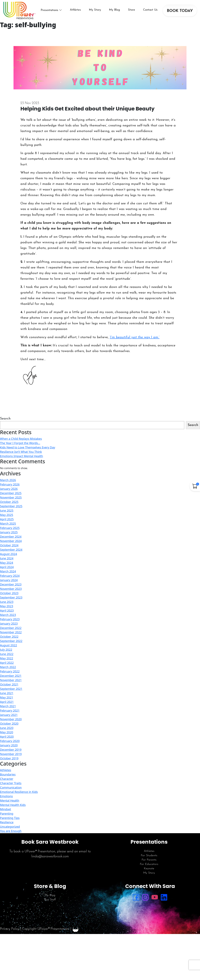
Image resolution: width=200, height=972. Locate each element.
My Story (95, 9)
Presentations (49, 10)
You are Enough (10, 831)
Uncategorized (10, 827)
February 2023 (10, 619)
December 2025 (10, 493)
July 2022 (6, 650)
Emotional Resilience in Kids (19, 792)
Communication (11, 787)
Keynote (149, 868)
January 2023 (9, 623)
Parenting (6, 813)
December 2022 (10, 628)
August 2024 (8, 554)
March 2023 (8, 615)
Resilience (7, 822)
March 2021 (8, 706)
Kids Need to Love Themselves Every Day (27, 447)
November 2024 (11, 541)
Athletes (75, 9)
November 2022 (11, 632)
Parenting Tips (10, 818)
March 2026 (8, 480)
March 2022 (8, 667)
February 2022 (10, 671)
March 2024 (8, 571)
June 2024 (6, 558)
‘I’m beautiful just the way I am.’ (134, 337)
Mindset (5, 809)
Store (131, 9)
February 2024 (10, 576)
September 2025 (11, 506)
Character (6, 779)
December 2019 (10, 750)
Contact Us (150, 9)
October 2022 (9, 636)
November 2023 (11, 589)
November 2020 (11, 719)
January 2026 (9, 489)
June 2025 (6, 510)
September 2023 (11, 597)
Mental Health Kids (13, 805)
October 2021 (9, 684)
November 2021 (11, 680)
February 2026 (10, 484)
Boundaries (8, 774)
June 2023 (6, 602)
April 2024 (7, 567)
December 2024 (10, 536)
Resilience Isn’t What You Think (21, 452)
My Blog (114, 9)
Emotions (6, 796)
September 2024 (11, 550)
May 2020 (6, 732)
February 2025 (10, 528)
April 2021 (7, 702)
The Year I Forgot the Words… (20, 443)
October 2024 (9, 545)
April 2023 (7, 610)
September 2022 (11, 641)
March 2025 (8, 523)
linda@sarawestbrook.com (50, 856)
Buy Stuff (50, 899)
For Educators (149, 864)
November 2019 (11, 754)
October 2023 (9, 593)
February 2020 (10, 741)
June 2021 (6, 693)
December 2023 (10, 584)
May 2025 (6, 515)
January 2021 (9, 715)
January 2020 (9, 745)
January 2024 (9, 580)
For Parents (149, 859)
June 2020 (6, 728)
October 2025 (9, 502)
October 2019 (9, 758)
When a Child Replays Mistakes (21, 439)
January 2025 (9, 532)
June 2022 (6, 654)
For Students (149, 855)
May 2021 (6, 697)
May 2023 (6, 606)
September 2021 (11, 689)
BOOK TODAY (180, 11)
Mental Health (9, 800)
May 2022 (6, 658)
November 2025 (11, 497)
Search (5, 418)
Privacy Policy (9, 929)
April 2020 (7, 737)
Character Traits (10, 783)
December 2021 (10, 676)
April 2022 (7, 663)
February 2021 (10, 710)
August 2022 (8, 645)
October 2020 (9, 723)
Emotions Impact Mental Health (21, 456)
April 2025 (7, 519)
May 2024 (6, 563)
